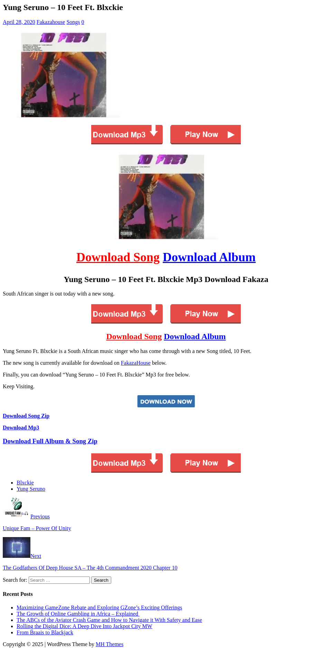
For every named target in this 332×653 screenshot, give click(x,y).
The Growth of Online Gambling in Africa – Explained (78, 614)
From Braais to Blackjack (45, 632)
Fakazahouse (51, 22)
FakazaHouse (136, 363)
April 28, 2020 (19, 22)
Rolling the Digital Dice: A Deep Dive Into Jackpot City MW (84, 626)
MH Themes (109, 644)
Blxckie (25, 483)
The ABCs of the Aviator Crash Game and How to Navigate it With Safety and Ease (109, 620)
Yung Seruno (31, 489)
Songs (73, 22)
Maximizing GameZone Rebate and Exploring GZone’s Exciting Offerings (99, 607)
